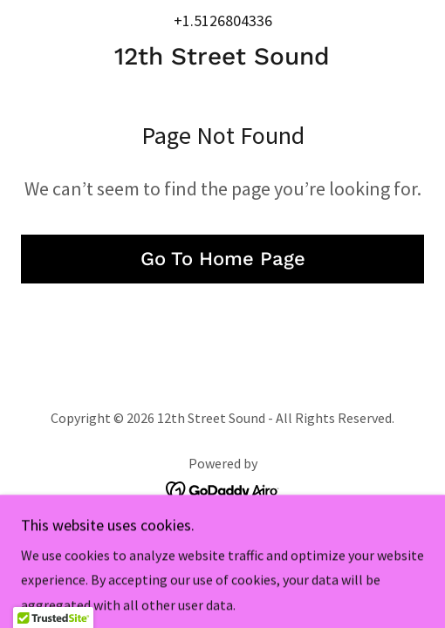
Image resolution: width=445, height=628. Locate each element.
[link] (222, 57)
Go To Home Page (222, 259)
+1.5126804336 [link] (223, 20)
